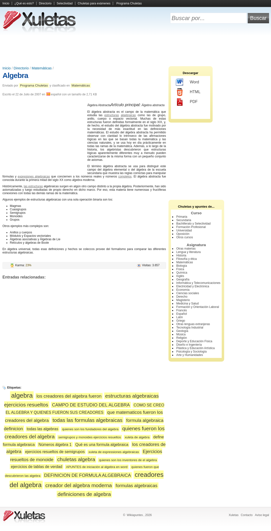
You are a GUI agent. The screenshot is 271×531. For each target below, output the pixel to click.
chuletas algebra (76, 459)
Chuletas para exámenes (94, 3)
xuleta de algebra (137, 437)
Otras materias (186, 248)
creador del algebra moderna (78, 485)
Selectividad (65, 3)
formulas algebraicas (136, 485)
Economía (183, 289)
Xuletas (233, 515)
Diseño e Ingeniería (189, 344)
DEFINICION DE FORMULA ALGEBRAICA (87, 475)
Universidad (184, 230)
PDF (187, 102)
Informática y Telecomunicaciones (198, 283)
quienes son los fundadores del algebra (90, 429)
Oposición (182, 234)
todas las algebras (42, 429)
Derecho (181, 296)
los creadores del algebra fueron (69, 396)
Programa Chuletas (129, 3)
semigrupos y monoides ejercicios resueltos (89, 437)
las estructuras (33, 186)
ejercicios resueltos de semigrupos (55, 452)
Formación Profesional (191, 227)
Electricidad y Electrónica (192, 286)
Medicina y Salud (187, 303)
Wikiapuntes (135, 515)
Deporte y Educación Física (194, 341)
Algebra (15, 75)
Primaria (181, 216)
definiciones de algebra (84, 494)
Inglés (180, 276)
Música (181, 334)
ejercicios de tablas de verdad (36, 467)
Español (181, 314)
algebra (22, 395)
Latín (179, 317)
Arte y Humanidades (189, 355)
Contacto (247, 515)
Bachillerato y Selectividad (193, 223)
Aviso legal (262, 515)
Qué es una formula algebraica (101, 444)
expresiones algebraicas (34, 176)
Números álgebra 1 (55, 444)
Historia (181, 255)
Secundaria (183, 220)
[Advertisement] (135, 49)
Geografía (182, 279)
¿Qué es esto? (24, 3)
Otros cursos (184, 237)
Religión (181, 338)
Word (187, 82)
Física (180, 269)
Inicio (5, 3)
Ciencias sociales (187, 293)
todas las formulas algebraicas (87, 420)
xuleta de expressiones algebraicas (114, 452)
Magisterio (183, 300)
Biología (181, 265)
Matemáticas (42, 68)
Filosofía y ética (186, 259)
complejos (124, 176)
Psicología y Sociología (191, 351)
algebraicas (128, 115)
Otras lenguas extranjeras (193, 324)
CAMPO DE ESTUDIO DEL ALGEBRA (91, 404)
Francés (181, 310)
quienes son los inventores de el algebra (128, 460)
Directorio (45, 3)
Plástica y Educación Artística (195, 348)
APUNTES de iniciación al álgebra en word (97, 467)
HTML (188, 92)
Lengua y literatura (188, 252)
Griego (180, 320)
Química (181, 272)
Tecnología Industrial (189, 327)
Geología (182, 331)
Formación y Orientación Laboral (197, 307)
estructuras (111, 115)
